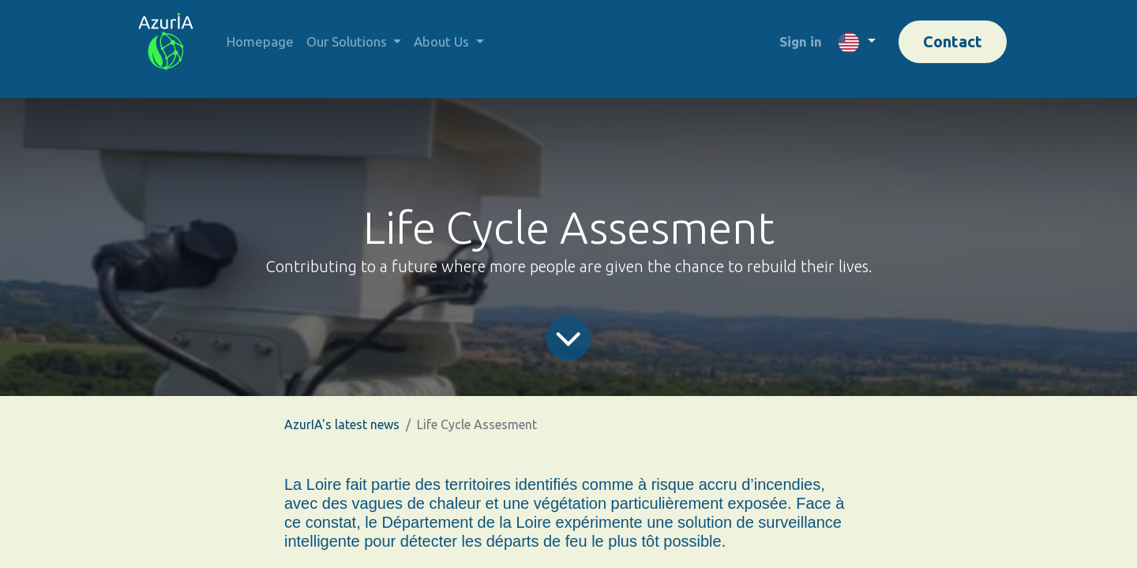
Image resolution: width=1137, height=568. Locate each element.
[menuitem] (260, 41)
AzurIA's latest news (342, 424)
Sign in (800, 41)
